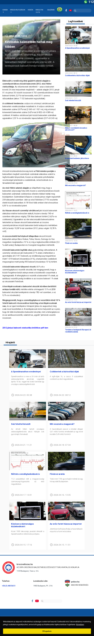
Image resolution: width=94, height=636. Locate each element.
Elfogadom (47, 631)
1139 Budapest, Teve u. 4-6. (28, 571)
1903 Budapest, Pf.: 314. (43, 586)
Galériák (51, 10)
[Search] (51, 601)
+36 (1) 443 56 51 (8, 586)
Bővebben (80, 625)
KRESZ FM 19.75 (39, 11)
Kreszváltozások (17, 10)
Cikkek (5, 10)
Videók (30, 10)
